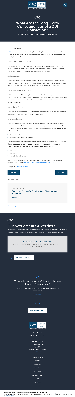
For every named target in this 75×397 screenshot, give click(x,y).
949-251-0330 (37, 335)
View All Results (24, 258)
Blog (37, 379)
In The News (37, 368)
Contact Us (37, 382)
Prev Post (13, 172)
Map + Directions (37, 352)
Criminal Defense (22, 166)
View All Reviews (37, 310)
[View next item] (16, 206)
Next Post (61, 172)
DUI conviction (14, 52)
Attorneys (37, 371)
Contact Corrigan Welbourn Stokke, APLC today (39, 162)
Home (37, 360)
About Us (37, 364)
